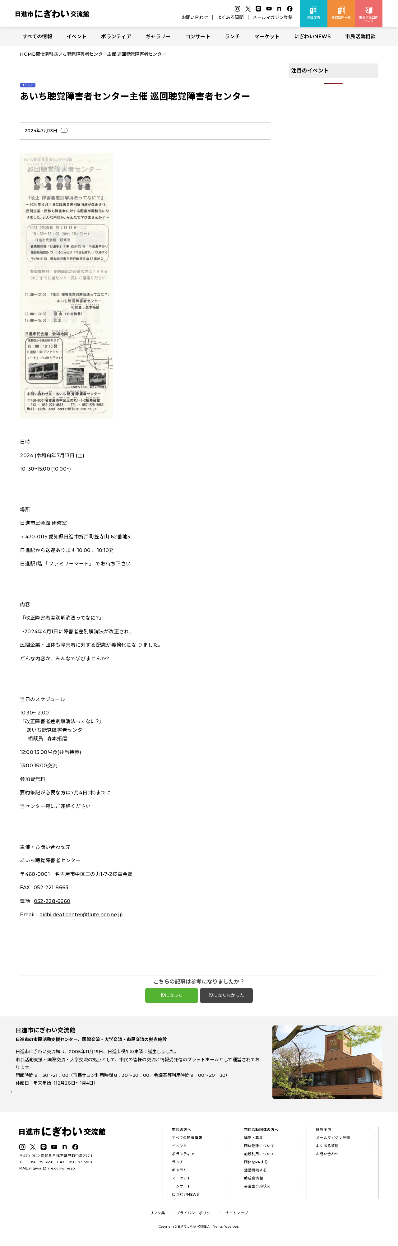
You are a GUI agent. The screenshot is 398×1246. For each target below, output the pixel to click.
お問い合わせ (195, 17)
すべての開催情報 (187, 1140)
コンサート (198, 37)
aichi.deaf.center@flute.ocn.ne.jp (81, 915)
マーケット (267, 37)
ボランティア (116, 37)
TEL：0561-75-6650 (36, 1164)
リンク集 (157, 1215)
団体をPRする (256, 1164)
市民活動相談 (360, 37)
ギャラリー (158, 37)
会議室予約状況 (257, 1188)
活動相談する (255, 1172)
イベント (77, 37)
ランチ (232, 37)
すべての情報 (37, 37)
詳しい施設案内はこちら (44, 1098)
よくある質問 (230, 17)
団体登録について (259, 1148)
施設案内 (323, 1132)
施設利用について (259, 1156)
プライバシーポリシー (195, 1215)
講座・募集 (253, 1140)
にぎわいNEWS (312, 37)
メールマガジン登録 (272, 17)
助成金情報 (253, 1180)
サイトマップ (236, 1215)
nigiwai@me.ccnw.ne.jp (52, 1170)
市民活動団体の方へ (261, 1132)
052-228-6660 (52, 901)
